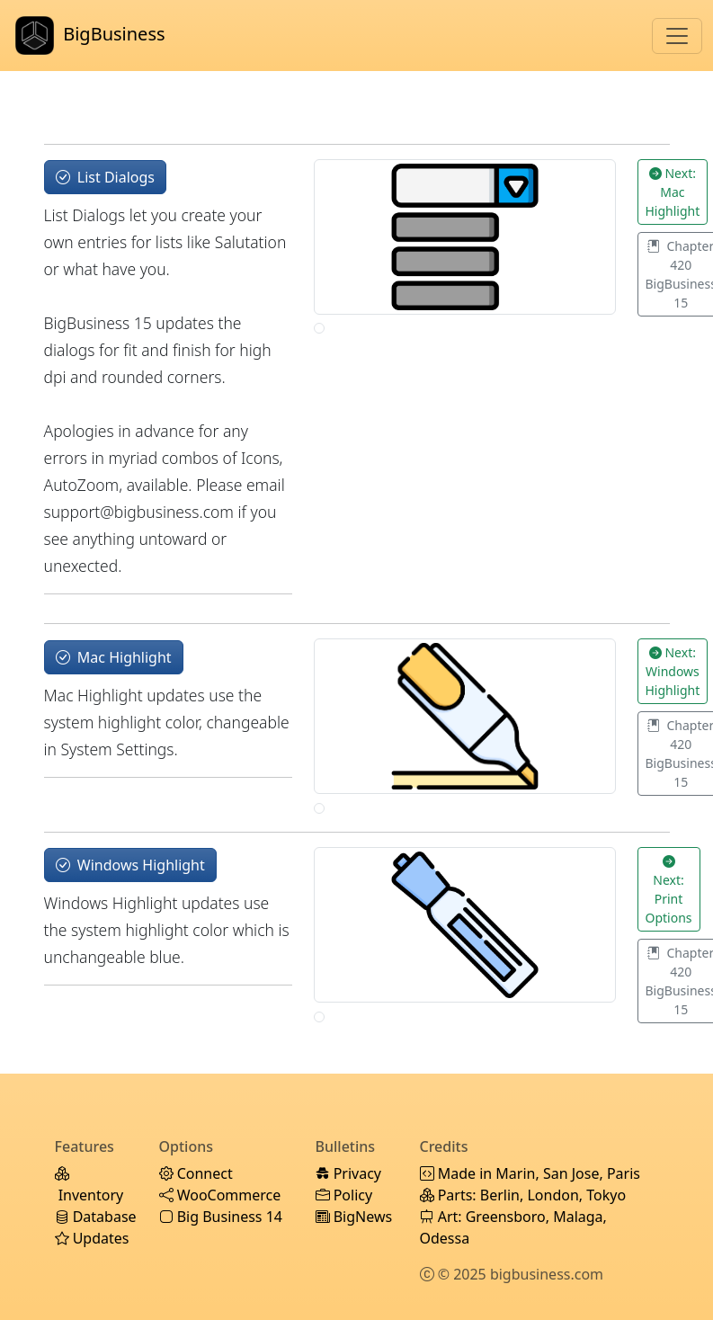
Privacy (349, 1173)
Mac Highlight (114, 657)
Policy (344, 1195)
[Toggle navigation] (677, 36)
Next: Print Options (669, 889)
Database (96, 1216)
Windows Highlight (130, 865)
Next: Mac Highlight (673, 192)
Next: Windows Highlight (673, 671)
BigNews (354, 1216)
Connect (196, 1173)
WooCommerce (220, 1195)
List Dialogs (106, 177)
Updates (92, 1238)
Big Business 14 (220, 1216)
